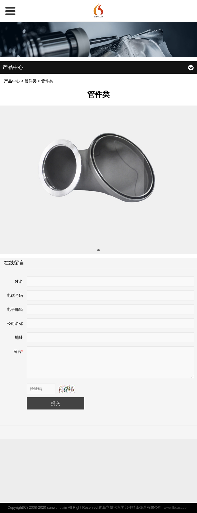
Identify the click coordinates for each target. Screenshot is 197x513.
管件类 (31, 81)
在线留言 (14, 263)
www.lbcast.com (176, 508)
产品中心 (12, 81)
